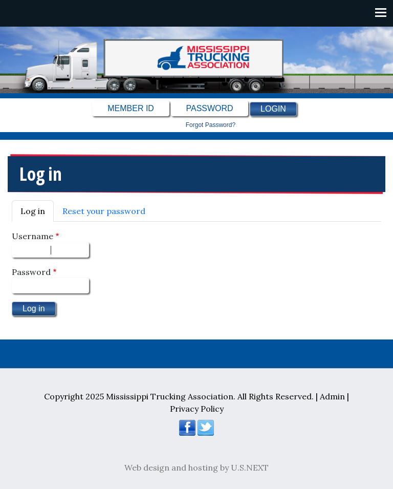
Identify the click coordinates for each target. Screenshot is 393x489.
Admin (332, 396)
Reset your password (103, 211)
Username (32, 236)
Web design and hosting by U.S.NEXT (196, 467)
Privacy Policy (197, 408)
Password (31, 272)
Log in (32, 211)
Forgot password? (210, 125)
